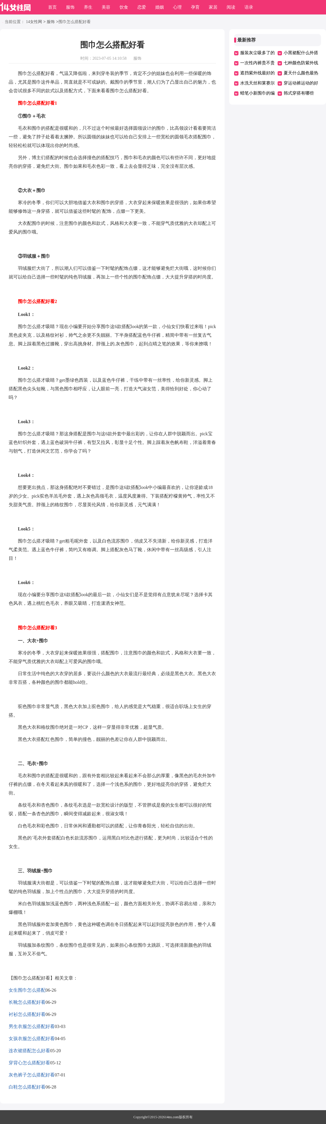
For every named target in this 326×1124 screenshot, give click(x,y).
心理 (177, 7)
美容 (106, 7)
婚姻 (159, 7)
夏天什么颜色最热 (301, 73)
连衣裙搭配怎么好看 (29, 1050)
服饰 (70, 7)
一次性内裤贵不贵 (257, 63)
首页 (52, 7)
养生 (88, 7)
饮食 (124, 7)
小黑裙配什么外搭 (301, 52)
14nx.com (172, 1117)
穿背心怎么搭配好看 (29, 1062)
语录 (248, 7)
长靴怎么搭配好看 (27, 1002)
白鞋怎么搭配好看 (27, 1087)
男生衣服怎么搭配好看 (32, 1026)
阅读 (231, 7)
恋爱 (141, 7)
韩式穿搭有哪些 (299, 93)
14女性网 (34, 22)
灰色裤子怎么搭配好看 (32, 1074)
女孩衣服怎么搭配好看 (32, 1038)
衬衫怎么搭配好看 (27, 1014)
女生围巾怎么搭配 (27, 990)
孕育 (195, 7)
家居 (213, 7)
